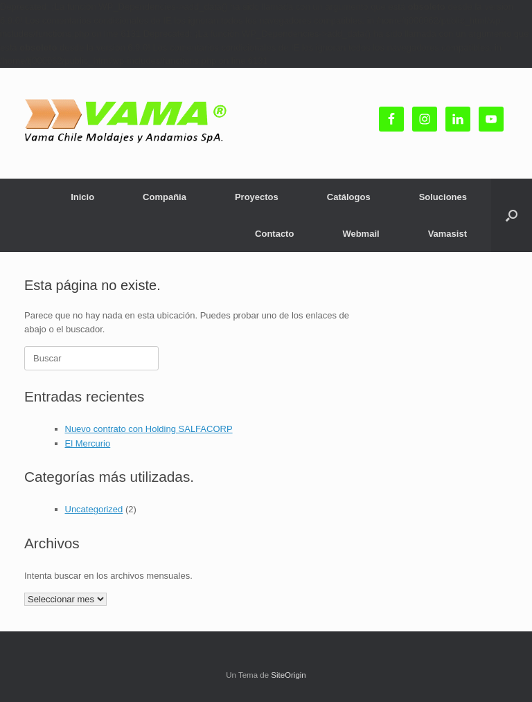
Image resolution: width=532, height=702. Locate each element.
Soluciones (443, 197)
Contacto (274, 233)
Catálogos (349, 197)
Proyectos (256, 197)
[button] (511, 215)
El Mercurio (88, 443)
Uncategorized (94, 509)
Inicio (82, 197)
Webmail (360, 233)
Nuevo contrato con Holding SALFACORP (149, 429)
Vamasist (447, 233)
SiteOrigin (288, 675)
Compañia (164, 197)
